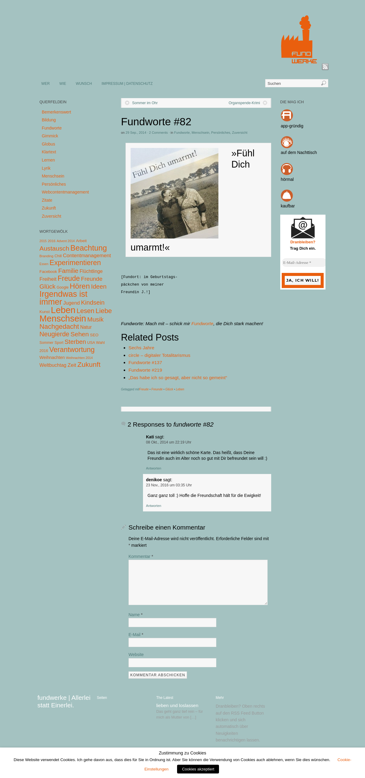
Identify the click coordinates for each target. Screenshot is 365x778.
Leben (180, 389)
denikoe (154, 479)
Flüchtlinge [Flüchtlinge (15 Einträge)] (91, 271)
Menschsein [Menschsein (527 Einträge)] (63, 318)
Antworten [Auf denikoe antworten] (153, 505)
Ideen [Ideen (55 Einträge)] (99, 286)
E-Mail (136, 634)
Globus (48, 144)
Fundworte (182, 132)
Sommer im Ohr (145, 103)
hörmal (287, 179)
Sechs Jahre (141, 347)
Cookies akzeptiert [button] (198, 769)
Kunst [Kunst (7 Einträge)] (45, 311)
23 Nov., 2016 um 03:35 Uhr (169, 485)
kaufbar (288, 205)
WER (45, 84)
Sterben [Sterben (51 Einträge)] (75, 341)
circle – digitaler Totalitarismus (159, 355)
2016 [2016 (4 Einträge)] (52, 241)
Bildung (49, 119)
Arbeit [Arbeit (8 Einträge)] (81, 241)
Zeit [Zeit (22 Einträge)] (72, 365)
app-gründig (292, 125)
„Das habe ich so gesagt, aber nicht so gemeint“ (178, 377)
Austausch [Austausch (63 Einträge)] (54, 248)
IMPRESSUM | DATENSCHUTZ (127, 84)
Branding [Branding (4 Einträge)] (46, 256)
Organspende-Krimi (244, 103)
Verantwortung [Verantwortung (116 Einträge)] (72, 350)
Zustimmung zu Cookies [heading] (182, 753)
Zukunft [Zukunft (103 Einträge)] (89, 364)
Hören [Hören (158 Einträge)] (80, 286)
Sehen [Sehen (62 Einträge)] (80, 334)
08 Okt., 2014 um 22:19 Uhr (168, 442)
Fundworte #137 (145, 362)
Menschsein (200, 132)
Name (136, 614)
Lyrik (46, 168)
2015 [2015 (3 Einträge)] (43, 241)
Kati (150, 436)
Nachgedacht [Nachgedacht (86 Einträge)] (59, 326)
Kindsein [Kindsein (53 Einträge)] (92, 302)
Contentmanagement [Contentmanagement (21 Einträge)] (87, 255)
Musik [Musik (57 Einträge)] (95, 319)
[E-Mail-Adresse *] (304, 262)
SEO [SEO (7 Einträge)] (94, 335)
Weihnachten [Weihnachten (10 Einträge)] (52, 357)
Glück (169, 389)
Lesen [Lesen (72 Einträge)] (85, 311)
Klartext (49, 151)
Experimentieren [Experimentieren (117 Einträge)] (75, 263)
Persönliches (220, 132)
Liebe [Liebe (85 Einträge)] (104, 311)
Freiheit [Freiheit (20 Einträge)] (48, 279)
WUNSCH (84, 84)
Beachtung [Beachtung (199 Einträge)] (88, 248)
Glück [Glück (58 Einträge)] (48, 286)
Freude (144, 389)
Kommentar (141, 556)
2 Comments (158, 132)
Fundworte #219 (145, 370)
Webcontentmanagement (65, 192)
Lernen (48, 160)
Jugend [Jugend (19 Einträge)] (71, 303)
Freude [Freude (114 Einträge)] (69, 278)
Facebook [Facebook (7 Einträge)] (48, 271)
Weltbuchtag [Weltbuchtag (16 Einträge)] (53, 365)
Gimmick (50, 135)
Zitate (47, 200)
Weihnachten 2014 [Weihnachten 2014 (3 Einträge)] (79, 358)
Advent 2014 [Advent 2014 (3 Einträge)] (66, 241)
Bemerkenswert (56, 112)
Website (136, 654)
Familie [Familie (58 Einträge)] (68, 270)
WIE (62, 84)
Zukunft (49, 208)
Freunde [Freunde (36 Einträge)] (92, 279)
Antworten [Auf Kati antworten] (153, 468)
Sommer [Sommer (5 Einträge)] (46, 343)
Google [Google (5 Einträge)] (62, 287)
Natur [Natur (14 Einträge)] (86, 327)
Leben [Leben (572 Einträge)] (63, 310)
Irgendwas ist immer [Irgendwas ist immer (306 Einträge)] (63, 298)
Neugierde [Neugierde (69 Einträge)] (54, 334)
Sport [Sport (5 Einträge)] (59, 343)
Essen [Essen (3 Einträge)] (44, 264)
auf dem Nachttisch (299, 152)
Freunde (157, 389)
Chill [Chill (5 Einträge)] (58, 256)
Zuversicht (239, 132)
